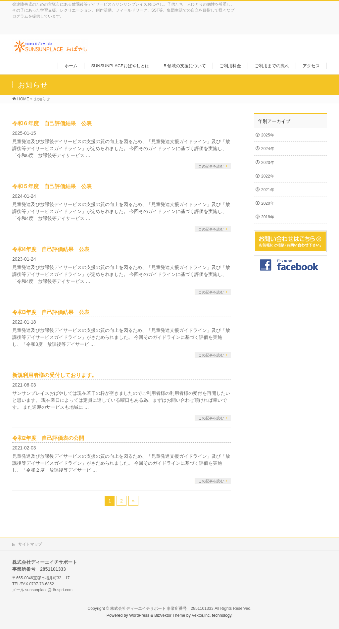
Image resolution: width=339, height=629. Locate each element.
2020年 (267, 203)
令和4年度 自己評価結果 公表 (50, 249)
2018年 (267, 217)
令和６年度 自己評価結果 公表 (52, 123)
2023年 (267, 162)
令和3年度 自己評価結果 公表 (50, 312)
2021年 (267, 189)
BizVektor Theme (169, 615)
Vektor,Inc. (201, 615)
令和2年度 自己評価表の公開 (48, 438)
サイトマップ (30, 544)
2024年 (267, 148)
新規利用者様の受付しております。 (54, 375)
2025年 (267, 135)
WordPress (139, 615)
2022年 (267, 176)
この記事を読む (211, 166)
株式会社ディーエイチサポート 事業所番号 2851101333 (162, 608)
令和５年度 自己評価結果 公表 (52, 186)
